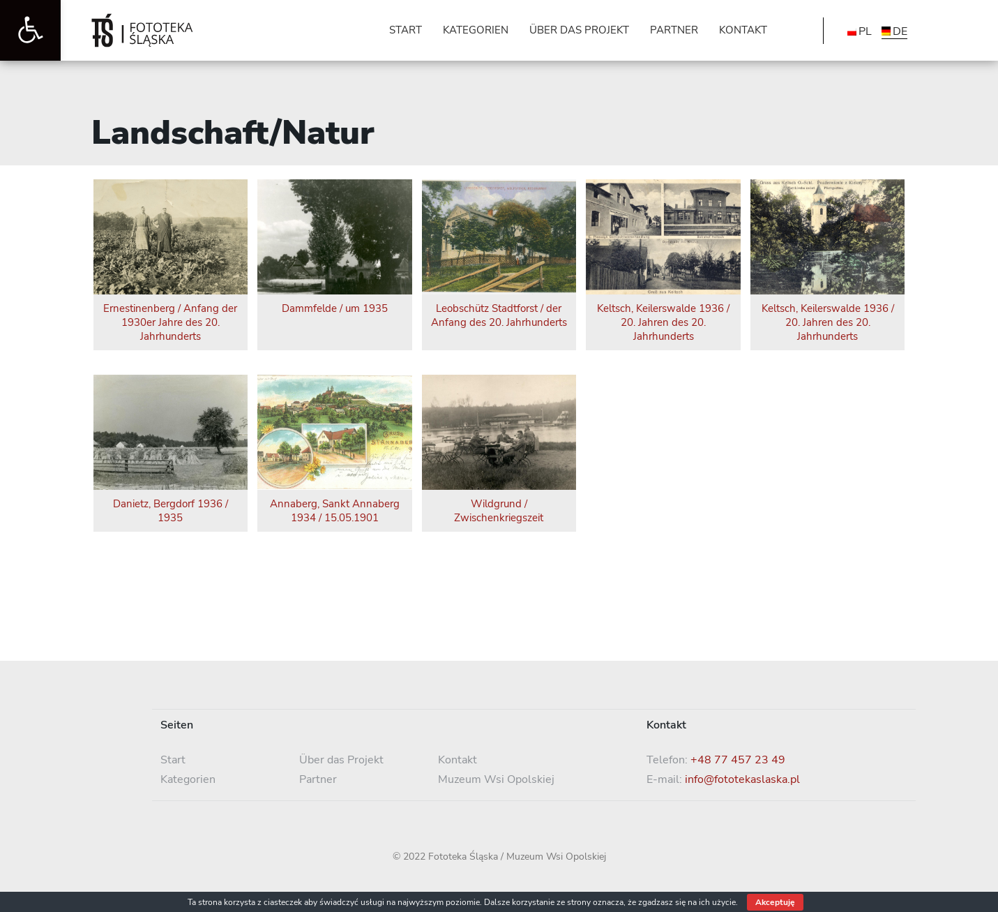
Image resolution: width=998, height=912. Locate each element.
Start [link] (173, 760)
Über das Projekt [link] (341, 760)
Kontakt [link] (457, 760)
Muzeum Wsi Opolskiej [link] (496, 779)
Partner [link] (318, 779)
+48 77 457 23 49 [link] (737, 760)
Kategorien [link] (188, 779)
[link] (30, 30)
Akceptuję (775, 902)
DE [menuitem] (900, 31)
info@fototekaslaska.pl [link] (742, 779)
